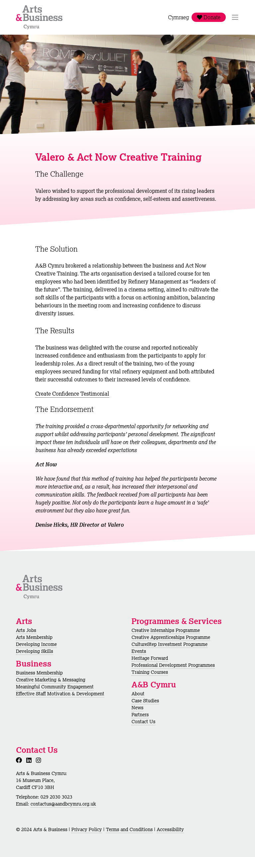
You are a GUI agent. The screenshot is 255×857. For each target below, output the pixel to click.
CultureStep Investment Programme (169, 644)
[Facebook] (20, 760)
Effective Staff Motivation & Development (60, 693)
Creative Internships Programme (165, 630)
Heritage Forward (149, 658)
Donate (208, 17)
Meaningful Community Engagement (55, 686)
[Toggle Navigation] (235, 17)
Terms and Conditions (129, 829)
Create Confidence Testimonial (72, 393)
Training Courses (149, 672)
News (137, 707)
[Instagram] (40, 760)
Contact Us (143, 721)
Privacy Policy (86, 829)
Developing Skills (34, 651)
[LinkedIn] (30, 760)
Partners (140, 714)
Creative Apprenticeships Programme (170, 637)
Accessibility (170, 829)
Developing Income (36, 644)
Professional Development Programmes (173, 665)
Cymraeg (178, 17)
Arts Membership (34, 637)
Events (138, 651)
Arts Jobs (26, 630)
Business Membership (39, 672)
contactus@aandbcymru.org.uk (63, 804)
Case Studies (145, 700)
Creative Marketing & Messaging (50, 679)
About (137, 693)
